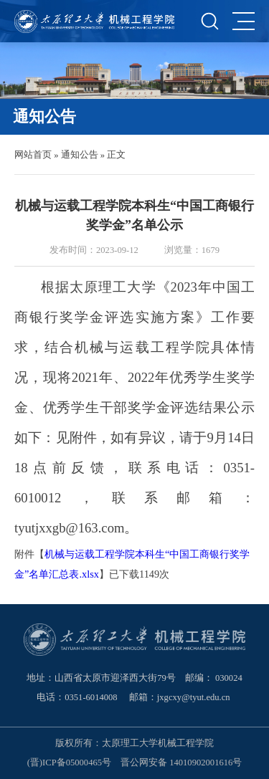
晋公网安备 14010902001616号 (181, 763)
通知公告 (79, 155)
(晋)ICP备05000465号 (69, 763)
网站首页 (33, 155)
